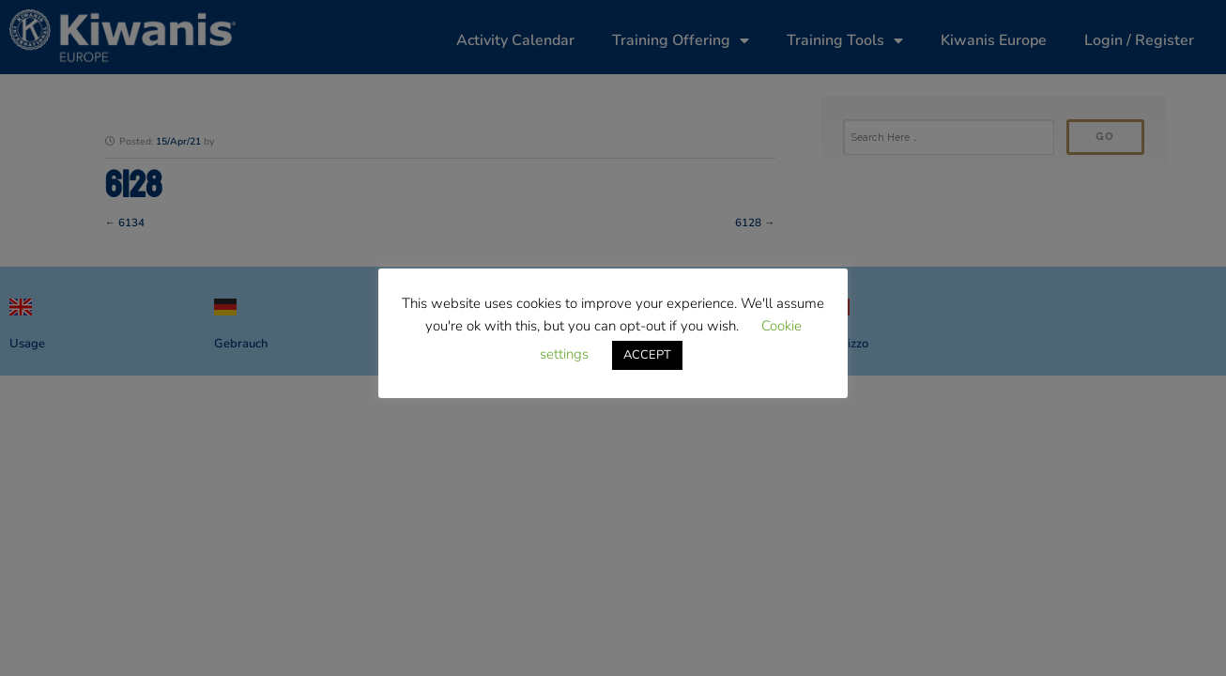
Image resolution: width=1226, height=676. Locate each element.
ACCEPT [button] (647, 354)
